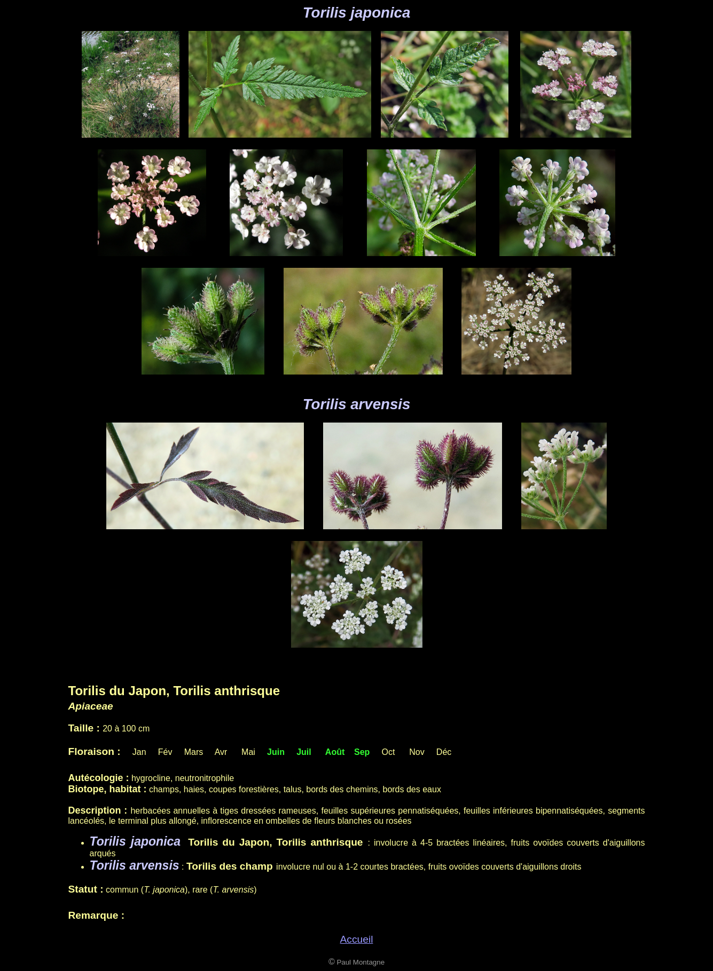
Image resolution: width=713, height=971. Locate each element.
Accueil (356, 939)
